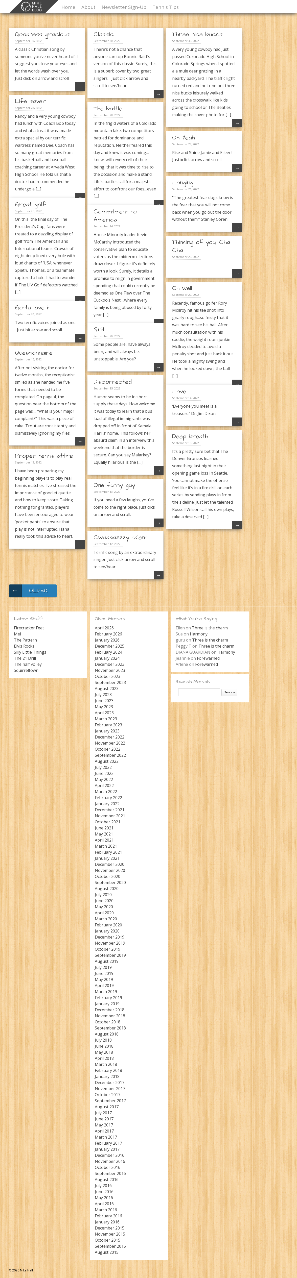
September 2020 (110, 882)
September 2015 (110, 1246)
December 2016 (109, 1155)
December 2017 (109, 1082)
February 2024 (108, 652)
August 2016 (107, 1179)
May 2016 (104, 1197)
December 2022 (109, 737)
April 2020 (104, 913)
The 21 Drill (25, 658)
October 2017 (107, 1094)
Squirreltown (26, 670)
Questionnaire (34, 353)
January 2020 (107, 931)
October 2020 (107, 876)
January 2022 (107, 803)
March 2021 (106, 846)
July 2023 (103, 694)
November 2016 (110, 1161)
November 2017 (110, 1088)
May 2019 (104, 979)
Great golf (30, 204)
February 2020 (108, 925)
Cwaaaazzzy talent (120, 537)
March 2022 (106, 791)
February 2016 (108, 1216)
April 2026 (104, 628)
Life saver (30, 101)
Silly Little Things (30, 652)
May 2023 (104, 706)
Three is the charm (210, 628)
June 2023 (104, 700)
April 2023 (104, 713)
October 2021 (107, 822)
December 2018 (109, 1010)
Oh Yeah (183, 137)
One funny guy (114, 485)
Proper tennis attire (44, 456)
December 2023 (109, 664)
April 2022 (104, 785)
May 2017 (104, 1125)
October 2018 (107, 1022)
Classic (104, 34)
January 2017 (107, 1149)
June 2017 (104, 1119)
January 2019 (107, 1003)
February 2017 (108, 1143)
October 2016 (107, 1167)
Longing (182, 182)
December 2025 (109, 646)
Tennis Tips (165, 7)
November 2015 (110, 1234)
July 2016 (103, 1185)
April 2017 (104, 1131)
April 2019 (104, 985)
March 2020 (106, 919)
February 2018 (108, 1070)
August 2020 (107, 888)
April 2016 (104, 1204)
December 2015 (109, 1228)
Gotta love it (32, 307)
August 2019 (107, 961)
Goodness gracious (42, 34)
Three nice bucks (197, 34)
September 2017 (110, 1100)
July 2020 (103, 894)
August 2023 (107, 688)
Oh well (182, 288)
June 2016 (104, 1191)
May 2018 (104, 1052)
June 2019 (104, 973)
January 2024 (107, 658)
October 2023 (107, 676)
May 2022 (104, 779)
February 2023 (108, 725)
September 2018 (110, 1028)
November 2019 (110, 943)
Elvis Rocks (24, 646)
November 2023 (110, 670)
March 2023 (106, 719)
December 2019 (109, 937)
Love (179, 391)
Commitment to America (115, 215)
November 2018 (110, 1016)
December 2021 (109, 810)
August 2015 (107, 1252)
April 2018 (104, 1058)
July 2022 (103, 767)
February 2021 (108, 852)
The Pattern (25, 640)
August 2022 (107, 761)
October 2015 (107, 1240)
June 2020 (104, 900)
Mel (17, 634)
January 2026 (107, 640)
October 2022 (107, 749)
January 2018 (107, 1076)
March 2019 (106, 991)
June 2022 (104, 773)
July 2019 (103, 967)
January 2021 (107, 858)
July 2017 (103, 1113)
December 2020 (109, 864)
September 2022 (110, 755)
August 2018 (107, 1034)
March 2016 (106, 1210)
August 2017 (107, 1107)
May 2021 (104, 834)
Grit (99, 329)
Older (28, 590)
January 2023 (107, 731)
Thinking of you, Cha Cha (201, 246)
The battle (108, 108)
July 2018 (103, 1040)
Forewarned (208, 658)
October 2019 (107, 949)
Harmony (199, 634)
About (88, 7)
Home (68, 7)
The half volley (28, 664)
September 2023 (110, 682)
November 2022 (110, 743)
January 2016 (107, 1222)
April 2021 (104, 840)
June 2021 (104, 828)
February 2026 (108, 634)
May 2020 (104, 907)
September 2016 (110, 1173)
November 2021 (110, 816)
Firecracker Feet (29, 628)
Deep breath (190, 436)
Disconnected (113, 382)
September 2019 (110, 955)
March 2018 (106, 1064)
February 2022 (108, 797)
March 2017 (106, 1137)
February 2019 (108, 997)
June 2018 (104, 1046)
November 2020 (110, 870)
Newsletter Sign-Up (124, 7)
